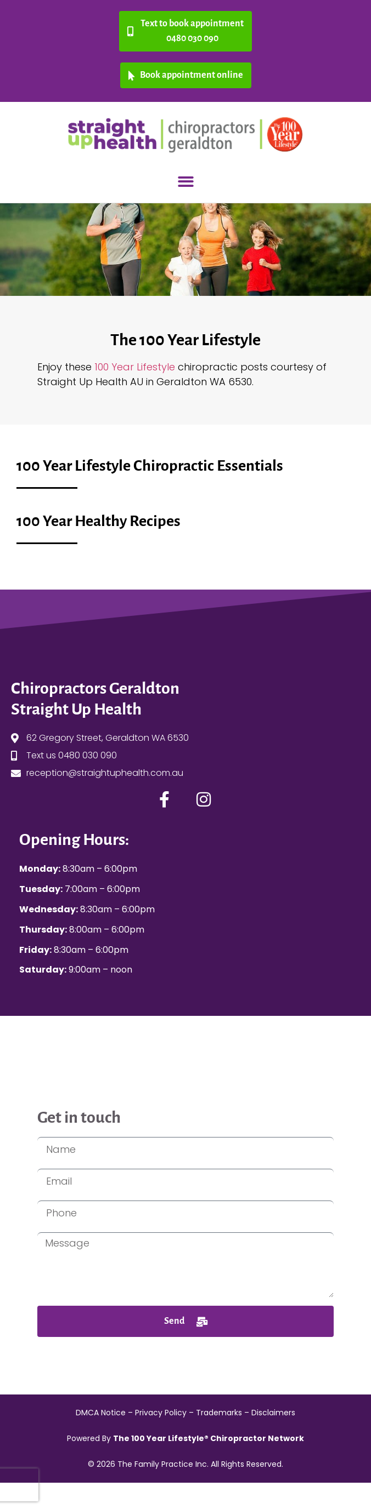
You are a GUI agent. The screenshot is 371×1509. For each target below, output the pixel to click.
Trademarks (219, 1412)
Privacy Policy (161, 1412)
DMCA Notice (101, 1412)
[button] (186, 182)
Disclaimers (273, 1412)
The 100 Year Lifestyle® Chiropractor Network (208, 1438)
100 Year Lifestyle (136, 367)
